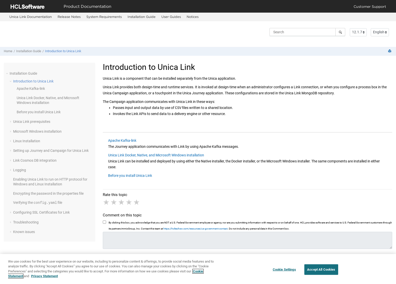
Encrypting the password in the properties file (48, 193)
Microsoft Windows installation (37, 131)
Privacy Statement (44, 278)
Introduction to (63, 51)
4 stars (129, 202)
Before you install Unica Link (130, 176)
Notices (193, 16)
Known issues (24, 232)
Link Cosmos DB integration (35, 160)
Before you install (39, 112)
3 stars (122, 202)
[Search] (340, 32)
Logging (19, 170)
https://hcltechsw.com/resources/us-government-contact (195, 228)
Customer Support (370, 6)
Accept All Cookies (321, 272)
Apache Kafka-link (31, 89)
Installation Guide (142, 16)
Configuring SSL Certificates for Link (41, 212)
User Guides (171, 16)
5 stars (137, 202)
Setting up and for (51, 151)
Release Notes (69, 16)
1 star (106, 202)
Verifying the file (37, 203)
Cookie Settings (284, 272)
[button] (8, 73)
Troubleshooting (26, 222)
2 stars (114, 202)
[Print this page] (390, 51)
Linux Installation (26, 141)
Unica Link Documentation (30, 16)
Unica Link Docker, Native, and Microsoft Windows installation (156, 155)
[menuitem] (30, 17)
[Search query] (307, 32)
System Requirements (104, 16)
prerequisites (31, 122)
